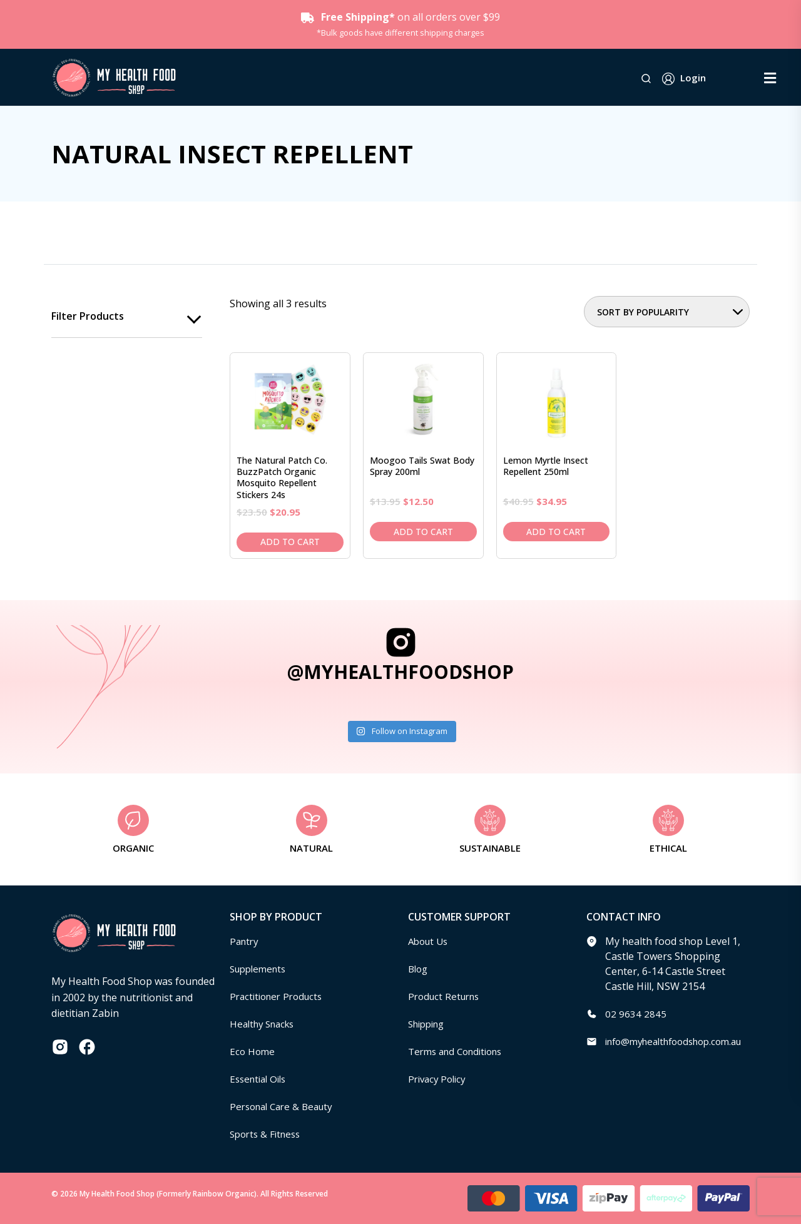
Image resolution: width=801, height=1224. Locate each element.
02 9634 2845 (635, 1014)
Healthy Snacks (265, 1024)
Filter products (87, 317)
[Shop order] (667, 311)
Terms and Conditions (460, 1051)
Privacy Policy (439, 1079)
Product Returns (446, 996)
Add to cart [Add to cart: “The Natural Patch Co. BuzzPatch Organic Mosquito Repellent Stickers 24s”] (290, 542)
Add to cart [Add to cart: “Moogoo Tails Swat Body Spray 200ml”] (423, 532)
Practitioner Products (280, 996)
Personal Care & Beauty (285, 1106)
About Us (430, 941)
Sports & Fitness (268, 1134)
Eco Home (253, 1051)
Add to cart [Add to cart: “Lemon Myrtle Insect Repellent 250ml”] (556, 532)
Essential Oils (261, 1079)
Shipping (429, 1024)
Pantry (245, 941)
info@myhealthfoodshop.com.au (681, 1041)
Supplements (261, 969)
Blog (419, 969)
